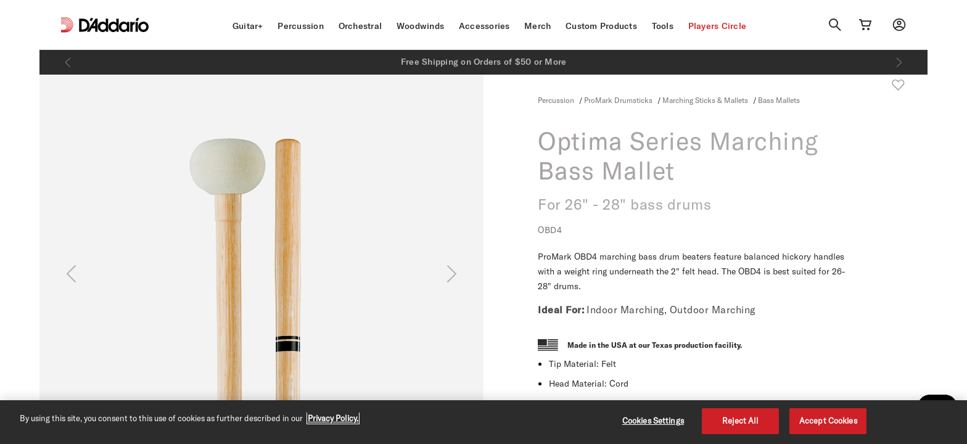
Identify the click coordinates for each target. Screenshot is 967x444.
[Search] (835, 24)
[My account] (899, 24)
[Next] (899, 62)
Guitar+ (247, 25)
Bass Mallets (779, 100)
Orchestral (360, 25)
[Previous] (67, 62)
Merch (537, 25)
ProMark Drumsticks (618, 100)
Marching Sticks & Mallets (705, 100)
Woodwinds (420, 25)
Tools (662, 25)
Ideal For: (561, 309)
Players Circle (717, 25)
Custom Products (601, 25)
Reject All (740, 421)
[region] (483, 422)
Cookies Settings (653, 421)
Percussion (301, 25)
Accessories (484, 25)
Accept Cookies (828, 421)
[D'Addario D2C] (114, 25)
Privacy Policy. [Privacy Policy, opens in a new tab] (333, 418)
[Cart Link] (865, 24)
